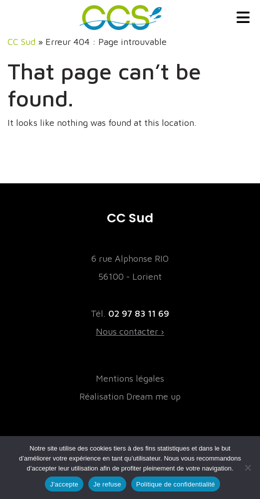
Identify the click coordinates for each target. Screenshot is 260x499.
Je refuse (107, 484)
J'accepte (64, 484)
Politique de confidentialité (175, 484)
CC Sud (21, 41)
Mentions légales (130, 378)
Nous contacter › (130, 331)
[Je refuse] (248, 468)
